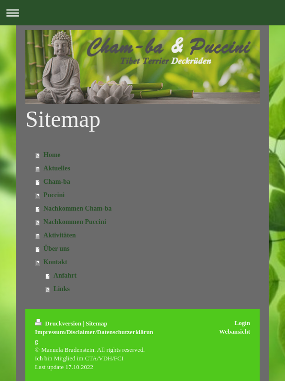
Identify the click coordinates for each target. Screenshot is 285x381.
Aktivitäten (60, 235)
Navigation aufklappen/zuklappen (142, 12)
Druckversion (59, 323)
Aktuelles (57, 168)
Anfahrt (65, 275)
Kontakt (55, 262)
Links (62, 288)
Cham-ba (57, 181)
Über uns (57, 248)
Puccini (54, 195)
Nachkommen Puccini (75, 221)
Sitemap (97, 323)
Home (52, 154)
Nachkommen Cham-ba (78, 208)
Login (242, 322)
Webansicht (234, 331)
